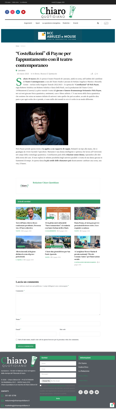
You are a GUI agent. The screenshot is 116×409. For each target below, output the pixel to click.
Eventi (75, 23)
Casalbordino (50, 231)
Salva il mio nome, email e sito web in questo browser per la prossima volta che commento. (48, 340)
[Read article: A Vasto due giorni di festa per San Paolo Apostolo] (58, 242)
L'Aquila (19, 260)
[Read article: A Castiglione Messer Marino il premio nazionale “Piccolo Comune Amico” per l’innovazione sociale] (87, 242)
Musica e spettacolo (49, 74)
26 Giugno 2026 (26, 231)
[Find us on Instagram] (12, 12)
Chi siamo (7, 2)
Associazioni (23, 217)
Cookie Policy (82, 381)
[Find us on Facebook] (7, 12)
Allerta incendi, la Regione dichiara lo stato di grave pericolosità (26, 254)
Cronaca (21, 246)
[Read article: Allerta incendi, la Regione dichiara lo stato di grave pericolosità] (29, 242)
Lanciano (21, 70)
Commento (20, 291)
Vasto (18, 231)
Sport (38, 23)
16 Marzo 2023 (23, 74)
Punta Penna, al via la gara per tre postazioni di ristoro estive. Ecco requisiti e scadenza (86, 225)
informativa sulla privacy (56, 386)
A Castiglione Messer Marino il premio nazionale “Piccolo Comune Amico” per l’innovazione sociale (87, 255)
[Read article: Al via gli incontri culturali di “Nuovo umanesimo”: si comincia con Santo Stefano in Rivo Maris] (58, 213)
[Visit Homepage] (58, 12)
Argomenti (28, 23)
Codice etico (15, 2)
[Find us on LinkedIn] (18, 12)
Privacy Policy (83, 377)
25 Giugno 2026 (56, 257)
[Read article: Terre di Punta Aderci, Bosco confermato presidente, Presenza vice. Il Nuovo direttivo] (29, 213)
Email (18, 330)
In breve (23, 46)
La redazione (23, 2)
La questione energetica (51, 23)
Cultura (50, 217)
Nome (18, 320)
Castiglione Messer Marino (85, 262)
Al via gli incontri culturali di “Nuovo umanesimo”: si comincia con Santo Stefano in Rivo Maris (57, 225)
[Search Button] (98, 23)
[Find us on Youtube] (23, 12)
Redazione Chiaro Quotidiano (46, 183)
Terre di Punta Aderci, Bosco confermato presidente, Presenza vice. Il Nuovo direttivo (28, 225)
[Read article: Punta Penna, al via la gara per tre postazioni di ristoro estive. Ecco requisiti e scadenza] (87, 213)
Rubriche (66, 23)
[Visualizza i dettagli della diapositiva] (58, 36)
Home (17, 46)
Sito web (62, 330)
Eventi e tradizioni (54, 246)
